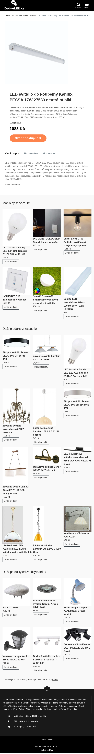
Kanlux (41, 573)
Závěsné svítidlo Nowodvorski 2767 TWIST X (13, 430)
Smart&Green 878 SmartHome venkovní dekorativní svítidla (45, 301)
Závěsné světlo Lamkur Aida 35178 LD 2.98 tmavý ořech (16, 491)
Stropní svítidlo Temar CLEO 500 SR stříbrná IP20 (76, 406)
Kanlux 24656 (10, 608)
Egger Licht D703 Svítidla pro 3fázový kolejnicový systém (75, 243)
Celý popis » (15, 124)
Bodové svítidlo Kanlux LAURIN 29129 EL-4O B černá (77, 649)
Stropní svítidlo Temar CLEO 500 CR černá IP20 (15, 356)
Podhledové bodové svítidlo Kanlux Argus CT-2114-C (45, 605)
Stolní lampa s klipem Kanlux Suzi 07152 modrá (76, 612)
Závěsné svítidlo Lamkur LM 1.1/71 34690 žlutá (47, 550)
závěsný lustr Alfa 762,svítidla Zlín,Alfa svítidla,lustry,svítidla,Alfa (17, 550)
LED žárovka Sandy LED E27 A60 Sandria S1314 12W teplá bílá (76, 374)
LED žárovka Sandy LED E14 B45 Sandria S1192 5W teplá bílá (15, 252)
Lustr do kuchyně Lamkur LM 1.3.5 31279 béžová (46, 432)
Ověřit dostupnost (28, 139)
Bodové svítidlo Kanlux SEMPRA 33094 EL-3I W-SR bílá (46, 660)
